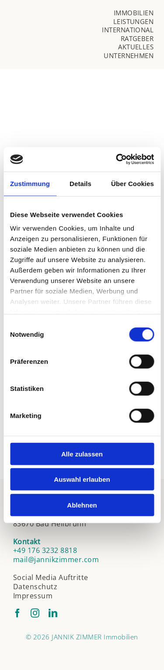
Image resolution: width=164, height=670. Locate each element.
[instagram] (35, 613)
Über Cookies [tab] (132, 183)
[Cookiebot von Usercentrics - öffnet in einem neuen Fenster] (117, 159)
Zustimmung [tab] (30, 183)
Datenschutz (35, 586)
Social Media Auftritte (50, 577)
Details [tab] (80, 183)
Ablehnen (82, 504)
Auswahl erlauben (82, 479)
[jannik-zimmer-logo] (58, 31)
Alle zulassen (82, 453)
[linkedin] (53, 613)
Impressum (32, 596)
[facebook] (17, 613)
